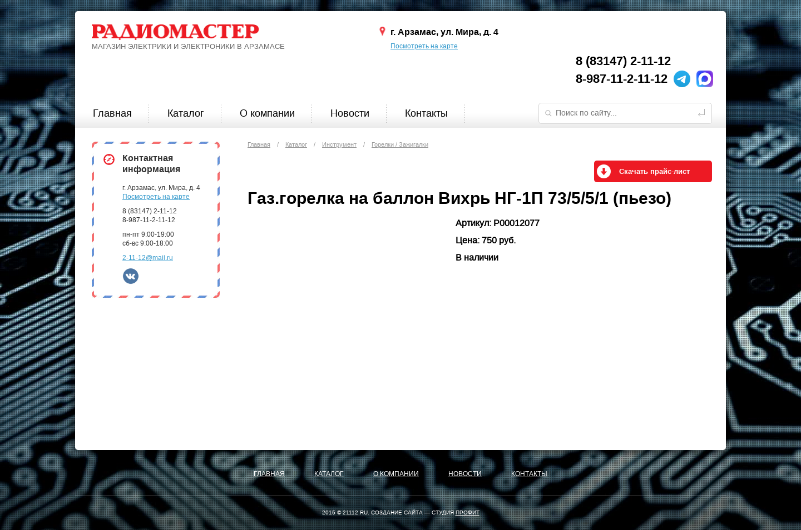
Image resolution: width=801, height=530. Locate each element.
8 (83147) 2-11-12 (623, 61)
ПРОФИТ (467, 512)
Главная (112, 113)
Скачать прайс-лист (654, 172)
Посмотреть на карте (424, 46)
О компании (267, 113)
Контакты (426, 113)
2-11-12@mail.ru (147, 257)
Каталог (185, 113)
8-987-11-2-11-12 (622, 79)
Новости (349, 113)
